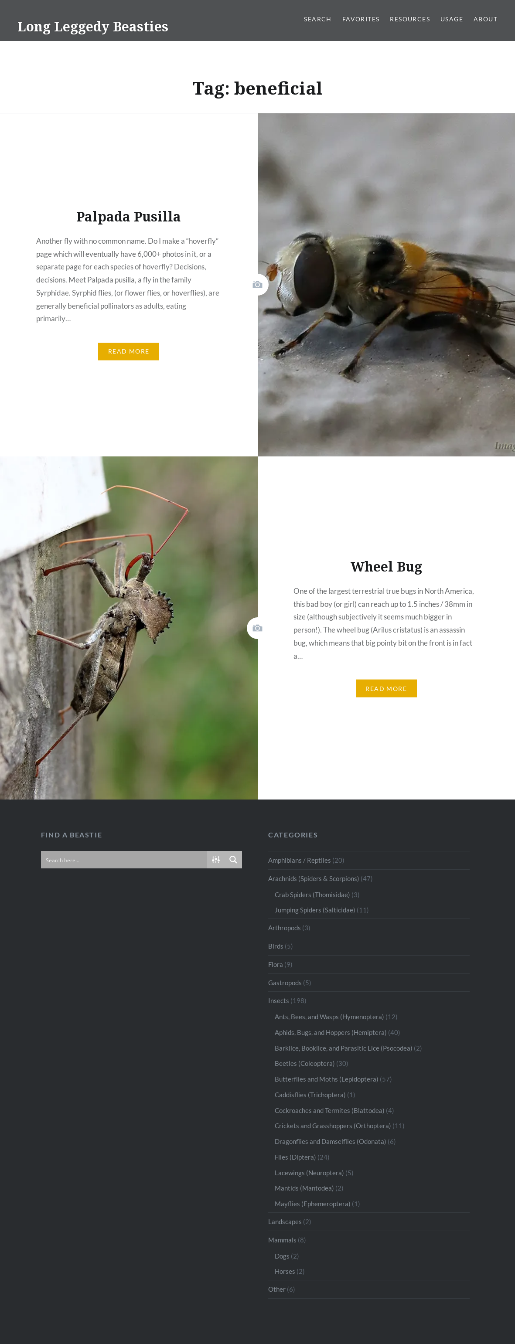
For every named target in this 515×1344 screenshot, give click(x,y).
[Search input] (124, 860)
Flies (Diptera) (295, 1157)
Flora (275, 964)
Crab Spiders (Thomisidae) (312, 894)
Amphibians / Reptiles (299, 860)
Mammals (282, 1240)
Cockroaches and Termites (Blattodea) (330, 1110)
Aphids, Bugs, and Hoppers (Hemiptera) (331, 1032)
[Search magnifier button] (233, 859)
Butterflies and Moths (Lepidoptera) (327, 1079)
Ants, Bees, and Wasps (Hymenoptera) (329, 1017)
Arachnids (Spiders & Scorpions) (313, 878)
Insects (278, 1000)
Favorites (361, 19)
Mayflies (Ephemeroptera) (313, 1204)
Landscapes (285, 1221)
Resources (410, 19)
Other (277, 1289)
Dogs (282, 1256)
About (486, 19)
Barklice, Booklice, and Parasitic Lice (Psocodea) (344, 1048)
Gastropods (285, 983)
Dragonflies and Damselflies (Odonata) (330, 1141)
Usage (451, 19)
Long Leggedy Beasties (92, 26)
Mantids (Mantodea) (304, 1188)
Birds (275, 946)
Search (317, 19)
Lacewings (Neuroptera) (309, 1173)
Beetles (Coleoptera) (305, 1063)
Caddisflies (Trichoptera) (310, 1095)
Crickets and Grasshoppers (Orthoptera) (333, 1126)
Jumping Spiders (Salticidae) (315, 910)
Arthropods (284, 928)
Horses (285, 1271)
